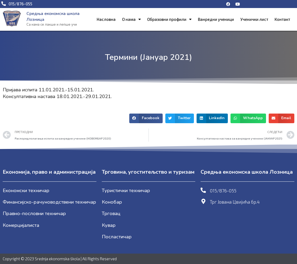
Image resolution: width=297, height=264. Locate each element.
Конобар (112, 202)
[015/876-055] (203, 190)
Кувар (109, 225)
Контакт (282, 19)
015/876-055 (223, 190)
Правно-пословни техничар (34, 213)
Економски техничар (26, 190)
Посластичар (117, 237)
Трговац (111, 213)
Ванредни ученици (216, 19)
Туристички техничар (126, 190)
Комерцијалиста (21, 225)
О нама (131, 19)
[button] (146, 118)
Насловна (106, 19)
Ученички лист (254, 19)
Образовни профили (169, 19)
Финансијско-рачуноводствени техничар (49, 202)
